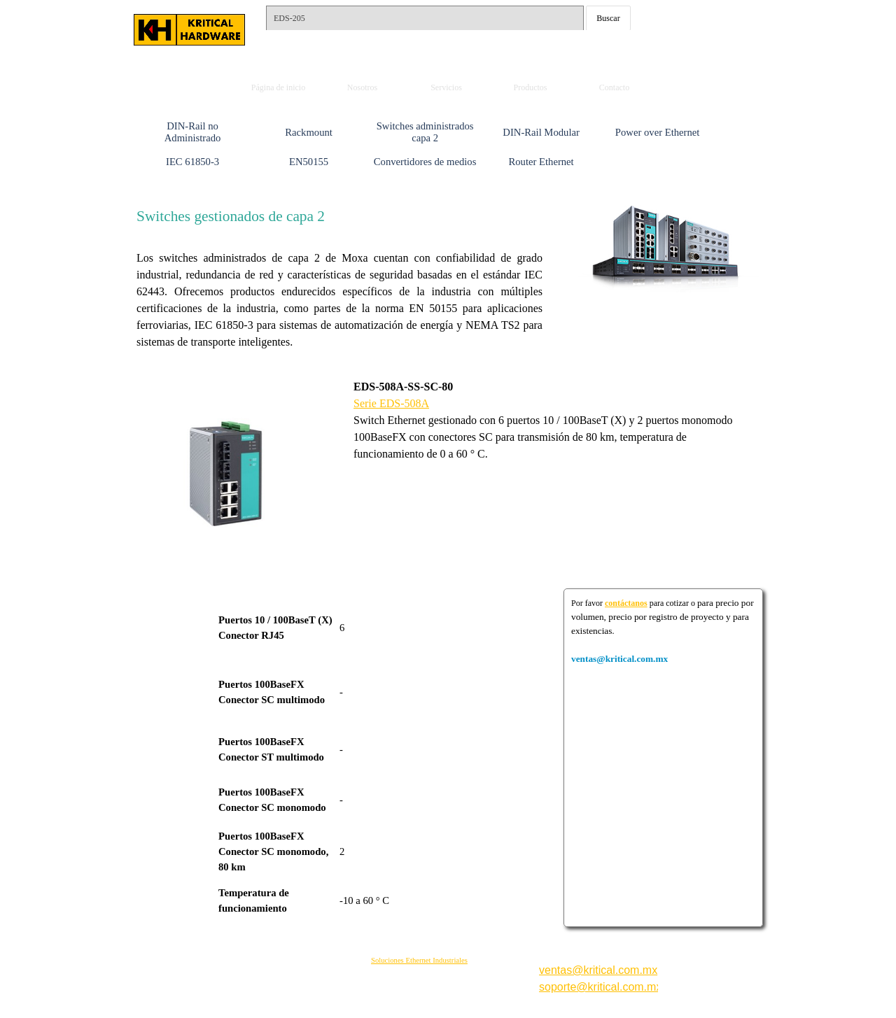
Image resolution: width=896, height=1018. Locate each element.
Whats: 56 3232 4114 (691, 28)
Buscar (608, 18)
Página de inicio (278, 87)
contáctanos (626, 603)
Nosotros (362, 87)
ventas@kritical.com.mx (703, 6)
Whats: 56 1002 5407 (691, 48)
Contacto (614, 87)
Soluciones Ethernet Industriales (419, 960)
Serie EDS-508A (391, 403)
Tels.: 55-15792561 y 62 (327, 41)
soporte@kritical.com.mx (600, 987)
